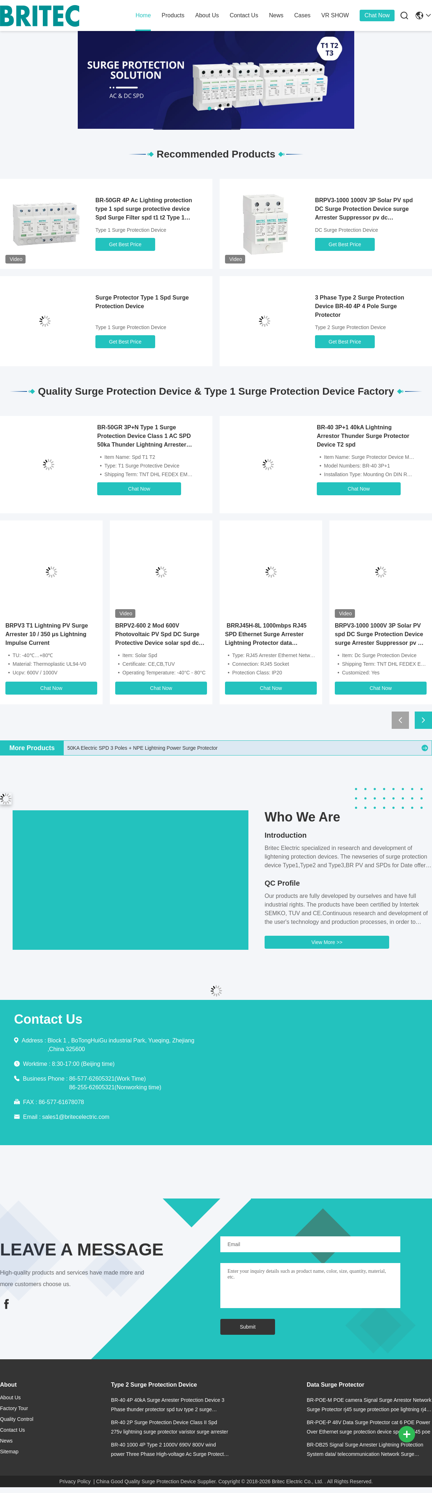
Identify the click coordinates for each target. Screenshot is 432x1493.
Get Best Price (125, 244)
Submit (248, 1327)
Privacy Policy (75, 1481)
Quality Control (16, 1419)
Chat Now (377, 15)
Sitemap (9, 1451)
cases (302, 15)
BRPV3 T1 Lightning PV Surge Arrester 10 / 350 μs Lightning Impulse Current (46, 634)
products (173, 15)
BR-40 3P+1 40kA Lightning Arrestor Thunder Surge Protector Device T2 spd (363, 436)
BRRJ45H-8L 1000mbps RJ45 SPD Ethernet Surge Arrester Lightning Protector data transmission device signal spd (267, 635)
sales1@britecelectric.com (75, 1117)
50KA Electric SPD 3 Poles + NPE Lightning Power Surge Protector (142, 748)
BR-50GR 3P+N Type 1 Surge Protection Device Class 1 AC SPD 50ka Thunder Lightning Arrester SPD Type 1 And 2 (144, 436)
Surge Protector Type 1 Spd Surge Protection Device (142, 301)
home (143, 15)
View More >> (326, 942)
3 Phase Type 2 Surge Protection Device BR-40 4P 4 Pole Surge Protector (359, 306)
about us (207, 15)
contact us (244, 15)
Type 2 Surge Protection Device (350, 327)
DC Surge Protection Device (346, 230)
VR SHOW (335, 15)
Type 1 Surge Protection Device (130, 230)
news (276, 15)
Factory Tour (14, 1408)
